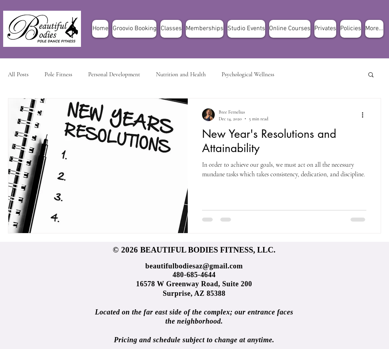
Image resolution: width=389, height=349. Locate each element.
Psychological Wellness (247, 74)
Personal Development (114, 74)
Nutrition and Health (181, 74)
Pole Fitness (58, 74)
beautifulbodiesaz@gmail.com (194, 266)
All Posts (18, 74)
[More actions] (365, 115)
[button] (371, 75)
